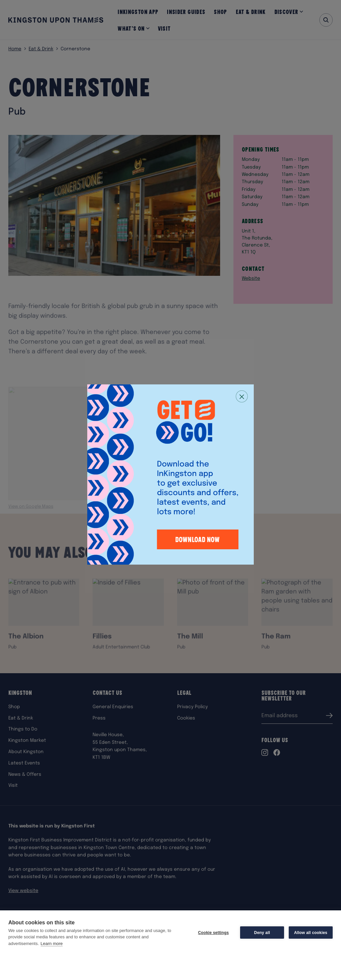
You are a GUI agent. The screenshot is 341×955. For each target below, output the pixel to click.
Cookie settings (213, 932)
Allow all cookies (310, 932)
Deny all (262, 932)
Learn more (52, 943)
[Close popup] (242, 396)
